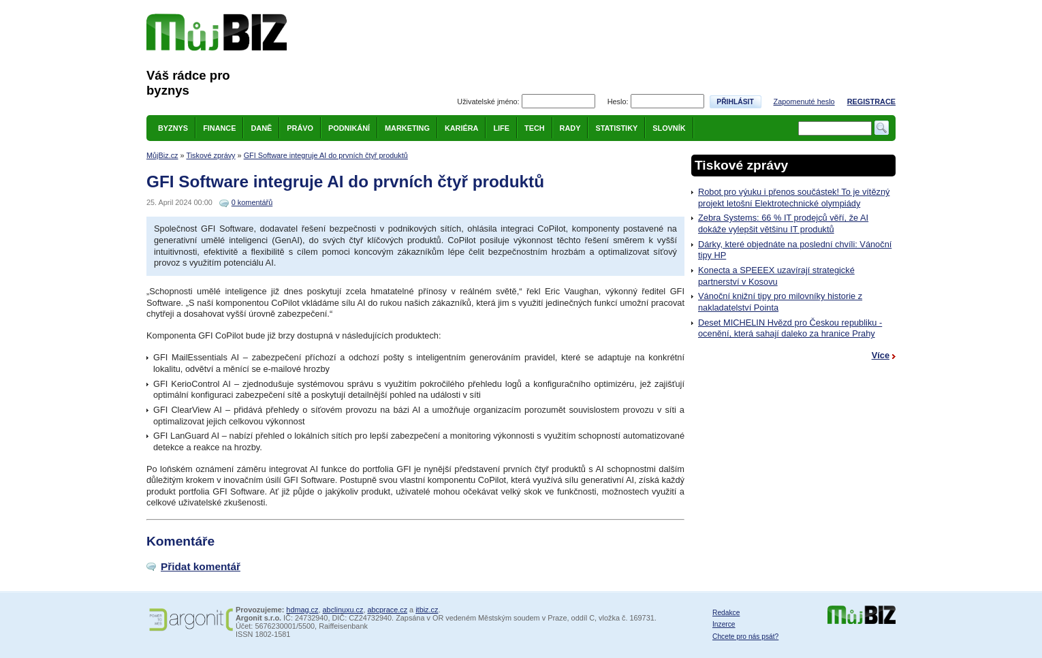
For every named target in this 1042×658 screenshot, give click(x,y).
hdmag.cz (302, 610)
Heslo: (618, 101)
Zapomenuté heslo (804, 101)
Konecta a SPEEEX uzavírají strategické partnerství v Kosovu (776, 276)
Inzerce (724, 624)
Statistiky (616, 128)
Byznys (173, 128)
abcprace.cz (387, 610)
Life (501, 128)
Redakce (726, 612)
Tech (534, 128)
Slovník (668, 128)
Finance (219, 128)
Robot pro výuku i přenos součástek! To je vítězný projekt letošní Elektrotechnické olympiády (793, 197)
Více (880, 355)
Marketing (407, 128)
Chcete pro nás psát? (745, 636)
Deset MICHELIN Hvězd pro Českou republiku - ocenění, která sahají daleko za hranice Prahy (790, 328)
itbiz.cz (426, 610)
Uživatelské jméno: (488, 101)
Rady (570, 128)
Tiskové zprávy (210, 155)
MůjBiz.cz (162, 155)
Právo (300, 128)
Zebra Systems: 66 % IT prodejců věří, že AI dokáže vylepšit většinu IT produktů (783, 223)
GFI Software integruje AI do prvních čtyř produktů (326, 155)
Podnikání (349, 128)
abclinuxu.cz (343, 610)
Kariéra (462, 128)
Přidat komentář (200, 566)
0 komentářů (252, 202)
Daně (261, 128)
